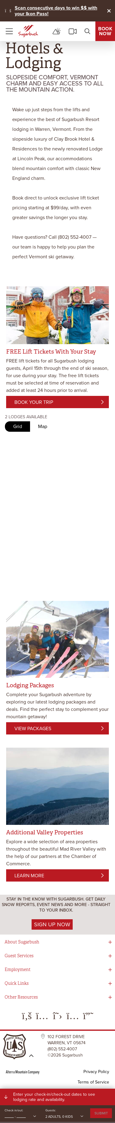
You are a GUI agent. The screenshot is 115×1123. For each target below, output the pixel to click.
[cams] (72, 31)
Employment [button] (18, 969)
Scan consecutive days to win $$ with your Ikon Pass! (56, 10)
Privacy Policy (96, 1071)
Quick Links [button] (17, 983)
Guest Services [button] (19, 955)
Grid (17, 426)
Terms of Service (93, 1082)
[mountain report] (56, 31)
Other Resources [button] (21, 997)
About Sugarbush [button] (22, 942)
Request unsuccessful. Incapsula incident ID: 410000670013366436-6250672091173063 (57, 463)
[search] (87, 31)
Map (42, 426)
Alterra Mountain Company (23, 1072)
